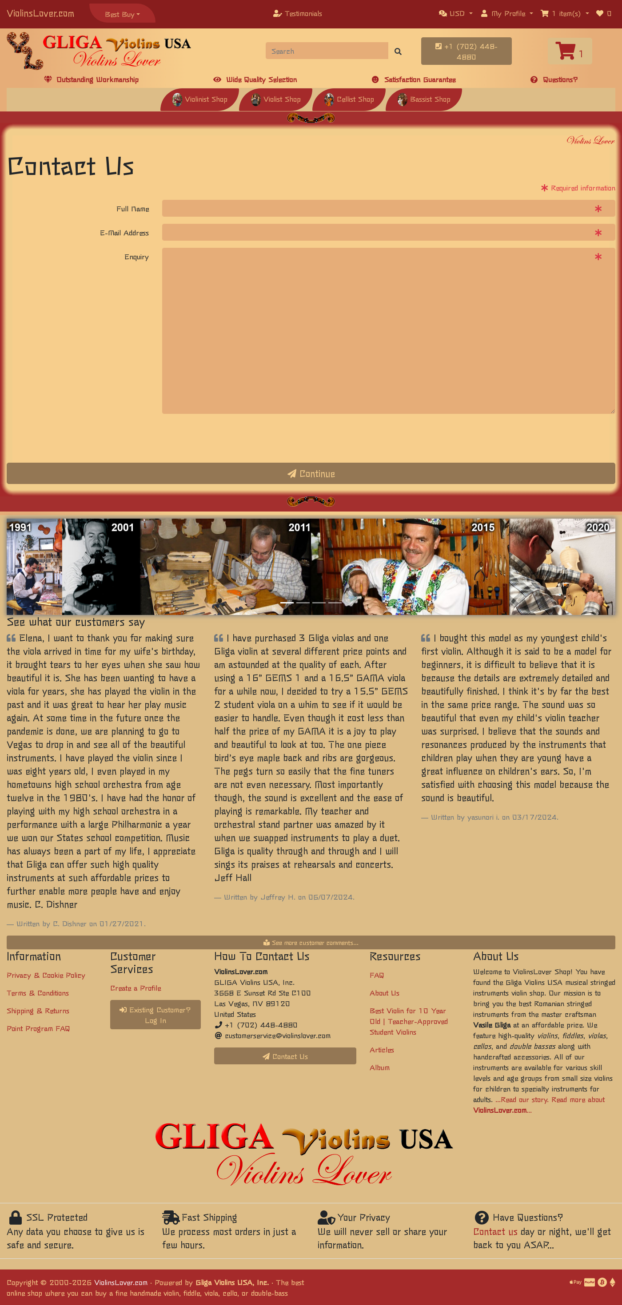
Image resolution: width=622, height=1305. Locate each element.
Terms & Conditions (38, 992)
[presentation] (229, 438)
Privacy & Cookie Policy (46, 974)
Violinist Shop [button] (199, 98)
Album (380, 1067)
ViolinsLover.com (40, 12)
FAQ (377, 974)
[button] (455, 13)
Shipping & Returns (38, 1010)
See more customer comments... (311, 942)
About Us (384, 992)
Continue (311, 473)
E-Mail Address (124, 232)
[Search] (327, 50)
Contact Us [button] (285, 1056)
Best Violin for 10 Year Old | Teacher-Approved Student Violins (409, 1021)
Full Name (132, 208)
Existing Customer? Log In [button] (155, 1014)
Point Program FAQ (38, 1028)
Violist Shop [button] (276, 98)
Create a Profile (135, 987)
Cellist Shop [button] (349, 98)
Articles (382, 1049)
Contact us (495, 1231)
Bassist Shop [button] (424, 98)
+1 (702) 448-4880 (466, 51)
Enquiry (136, 256)
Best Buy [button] (120, 13)
